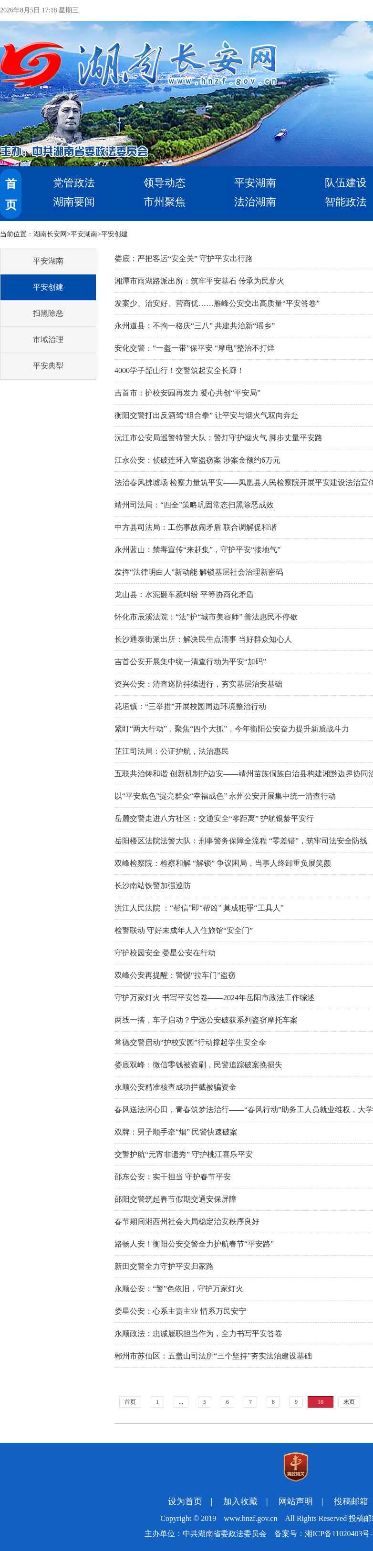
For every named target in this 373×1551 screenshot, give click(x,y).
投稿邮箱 (351, 1501)
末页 (349, 1402)
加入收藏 (240, 1501)
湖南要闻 (74, 202)
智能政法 (346, 202)
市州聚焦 (165, 202)
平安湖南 (255, 183)
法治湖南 (255, 202)
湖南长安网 (50, 234)
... (181, 1402)
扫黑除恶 (48, 313)
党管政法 (74, 183)
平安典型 (48, 366)
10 (320, 1402)
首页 (130, 1402)
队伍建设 (346, 183)
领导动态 (165, 183)
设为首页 (185, 1501)
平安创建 (48, 287)
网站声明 (296, 1501)
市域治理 (48, 339)
